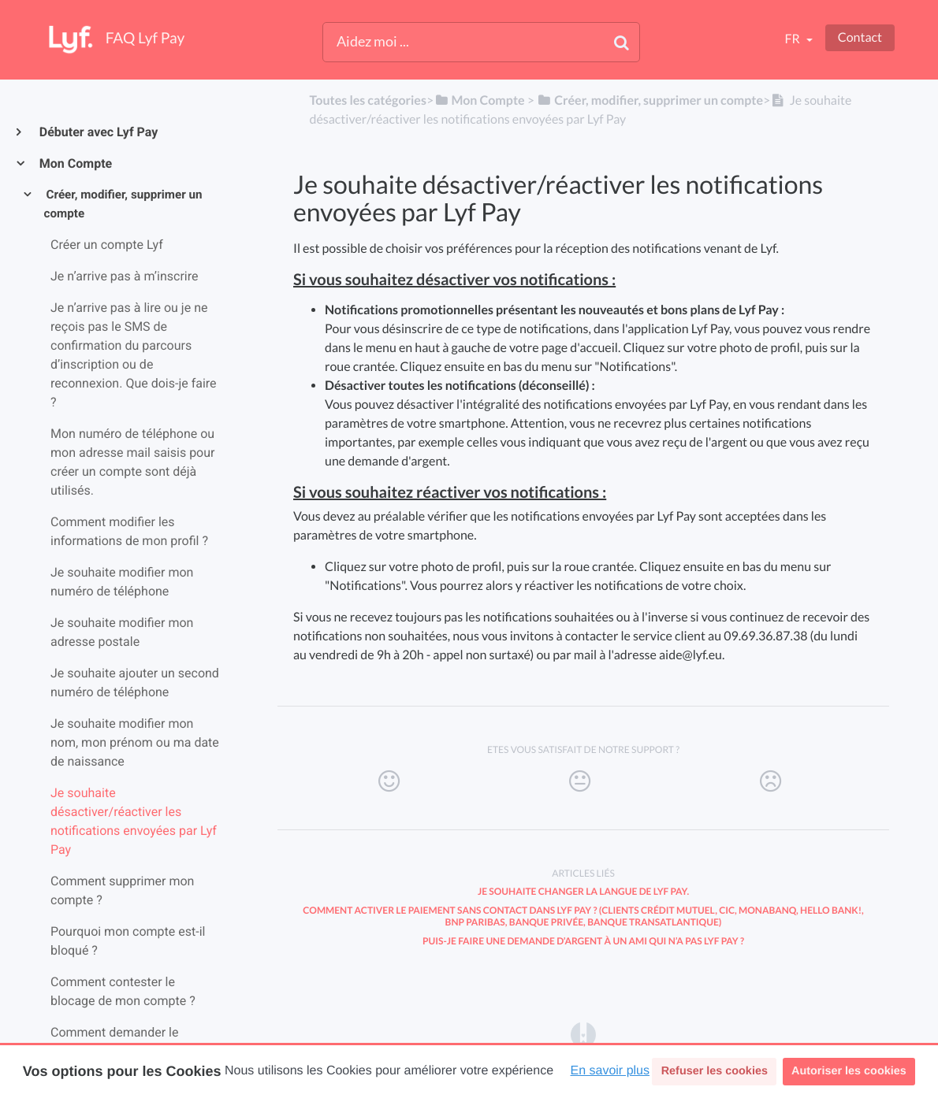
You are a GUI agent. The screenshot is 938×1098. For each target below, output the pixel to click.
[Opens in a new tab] (583, 1033)
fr (793, 39)
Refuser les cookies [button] (714, 1071)
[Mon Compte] (479, 100)
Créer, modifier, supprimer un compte (123, 204)
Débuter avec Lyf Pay (98, 131)
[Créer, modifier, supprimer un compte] (650, 100)
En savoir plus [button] (610, 1071)
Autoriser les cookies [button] (848, 1071)
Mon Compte (75, 163)
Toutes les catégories (367, 100)
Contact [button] (860, 37)
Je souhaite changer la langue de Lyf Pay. (583, 891)
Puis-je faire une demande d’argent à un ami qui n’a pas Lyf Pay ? (583, 941)
